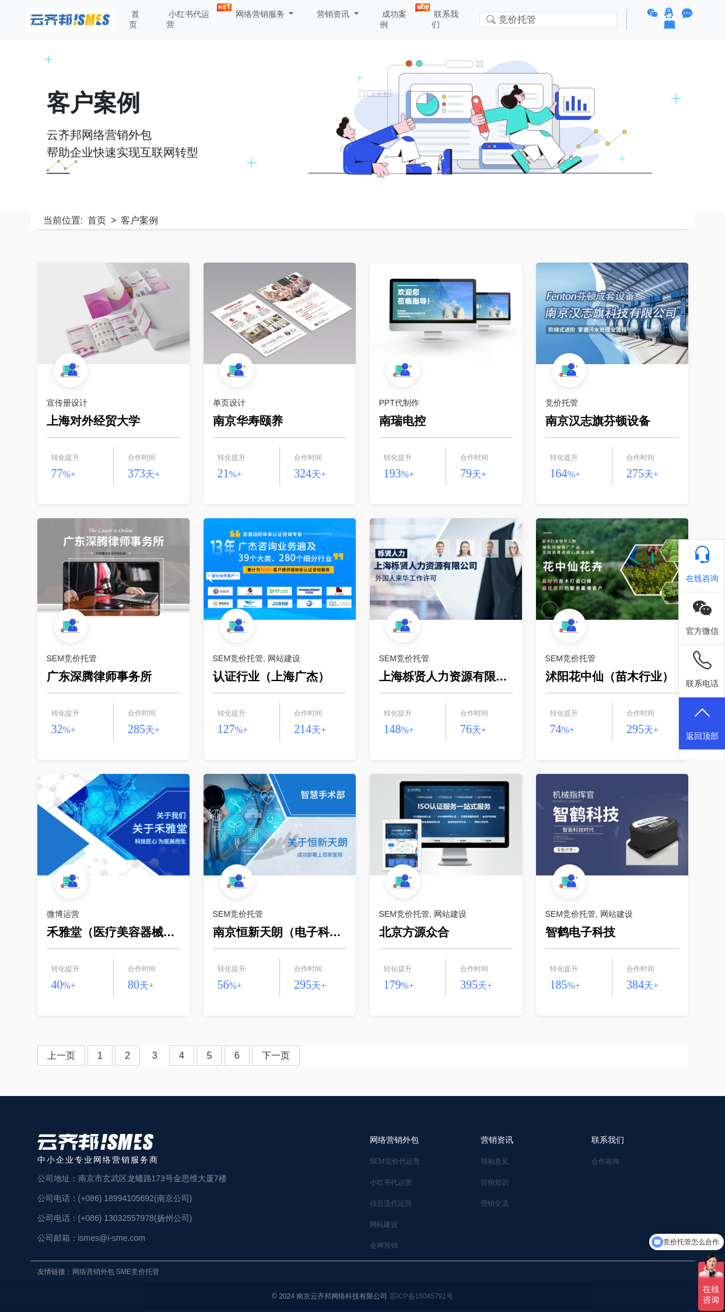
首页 (134, 19)
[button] (654, 13)
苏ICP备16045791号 (421, 1296)
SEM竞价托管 (72, 658)
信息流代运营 (391, 1203)
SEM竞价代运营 (395, 1161)
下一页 (276, 1055)
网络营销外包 (93, 1272)
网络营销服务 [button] (260, 14)
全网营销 (384, 1245)
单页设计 (229, 402)
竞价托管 (561, 402)
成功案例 (398, 17)
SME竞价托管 (137, 1272)
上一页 (61, 1055)
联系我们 (445, 19)
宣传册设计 (67, 402)
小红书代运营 (191, 17)
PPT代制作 (399, 402)
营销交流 (495, 1203)
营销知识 (495, 1182)
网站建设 (284, 658)
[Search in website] (548, 20)
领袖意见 (495, 1161)
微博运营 (63, 914)
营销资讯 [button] (333, 14)
